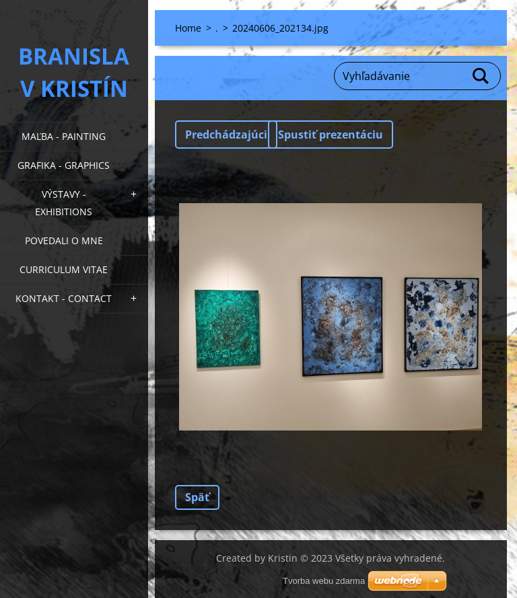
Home (188, 28)
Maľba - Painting (64, 136)
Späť (197, 497)
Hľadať (481, 76)
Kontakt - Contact (63, 298)
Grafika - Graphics (64, 165)
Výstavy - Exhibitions (63, 203)
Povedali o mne (64, 240)
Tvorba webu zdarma (324, 581)
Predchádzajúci (226, 134)
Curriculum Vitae (64, 269)
